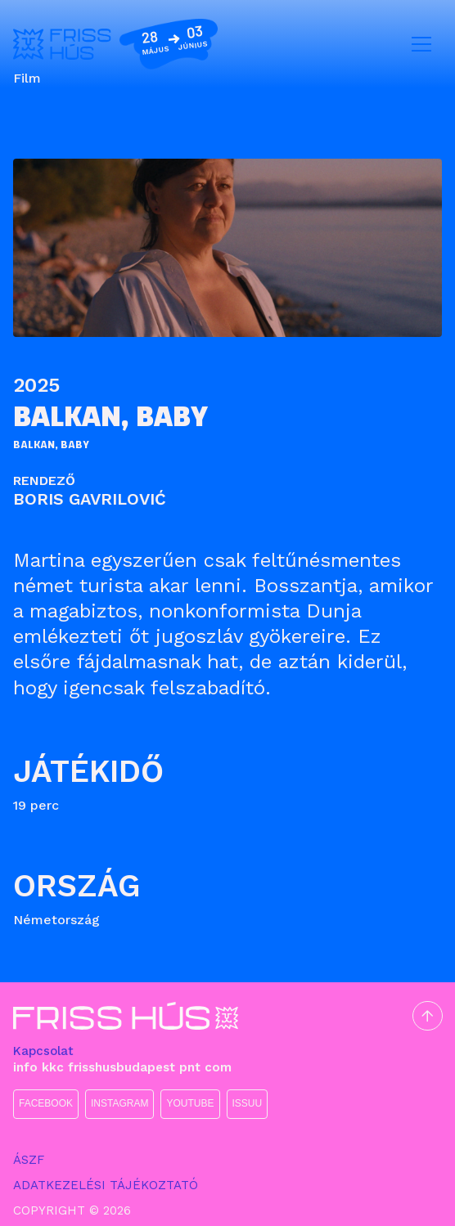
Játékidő (88, 771)
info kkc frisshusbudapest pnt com (122, 1067)
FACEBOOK (46, 1103)
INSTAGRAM (119, 1103)
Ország (77, 886)
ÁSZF (28, 1159)
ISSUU (247, 1103)
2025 (36, 385)
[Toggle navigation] (421, 44)
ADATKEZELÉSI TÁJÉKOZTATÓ (105, 1185)
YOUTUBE (190, 1103)
